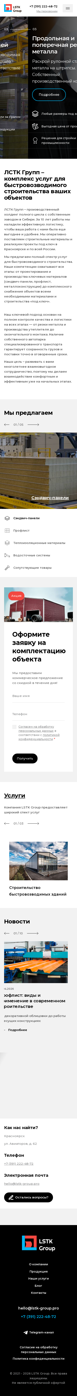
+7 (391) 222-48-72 (18, 1164)
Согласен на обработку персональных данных (36, 729)
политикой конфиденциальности (39, 737)
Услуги (14, 795)
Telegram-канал (38, 1332)
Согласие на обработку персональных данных (38, 1349)
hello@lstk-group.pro (21, 1184)
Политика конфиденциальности (38, 1358)
